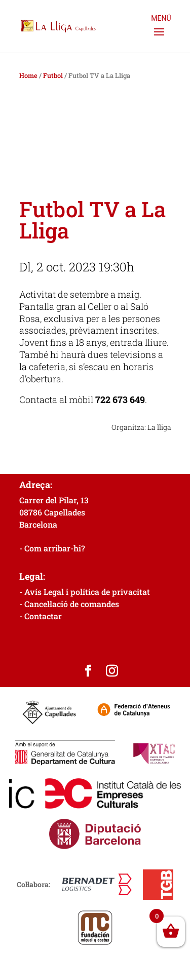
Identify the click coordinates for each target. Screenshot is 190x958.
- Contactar (40, 616)
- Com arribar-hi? (52, 548)
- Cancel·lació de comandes (69, 603)
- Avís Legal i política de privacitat (84, 591)
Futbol (53, 75)
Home (28, 75)
